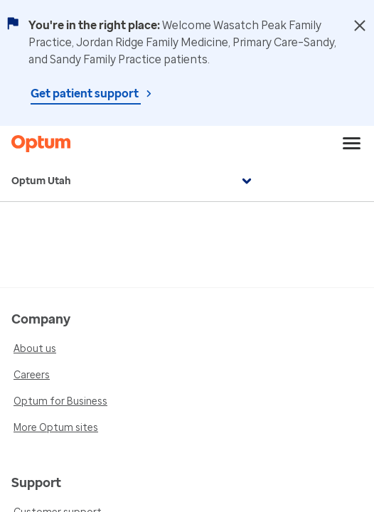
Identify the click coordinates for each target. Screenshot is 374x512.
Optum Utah (133, 181)
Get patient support (86, 93)
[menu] (352, 144)
